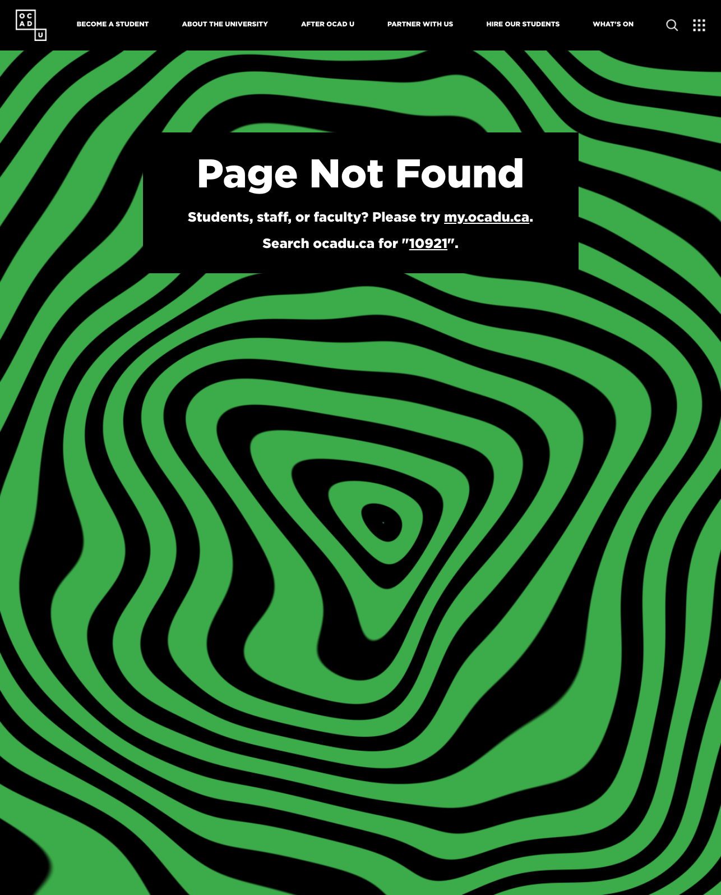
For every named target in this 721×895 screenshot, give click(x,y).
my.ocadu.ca (486, 216)
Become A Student (113, 24)
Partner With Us (420, 24)
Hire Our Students (523, 24)
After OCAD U (327, 24)
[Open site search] (672, 25)
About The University (225, 24)
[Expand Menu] (699, 25)
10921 (428, 243)
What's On (613, 24)
